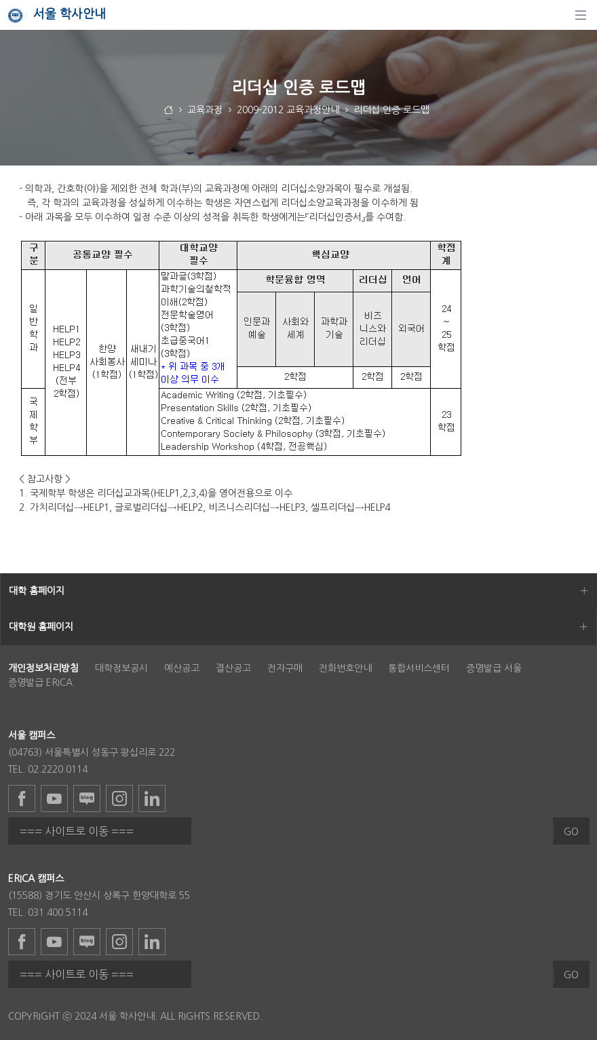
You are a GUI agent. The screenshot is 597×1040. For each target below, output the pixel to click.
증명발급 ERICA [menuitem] (40, 682)
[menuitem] (43, 668)
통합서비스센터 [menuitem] (419, 668)
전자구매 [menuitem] (285, 668)
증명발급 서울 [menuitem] (494, 668)
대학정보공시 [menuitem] (121, 668)
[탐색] (581, 15)
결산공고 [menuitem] (233, 668)
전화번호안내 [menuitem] (345, 668)
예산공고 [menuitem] (181, 668)
